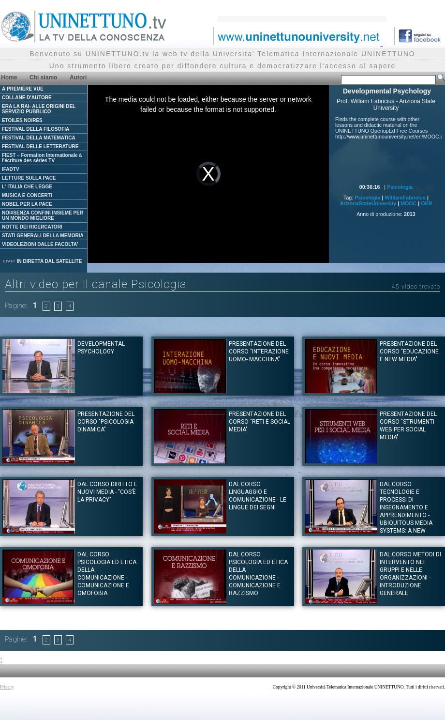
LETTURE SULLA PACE (29, 178)
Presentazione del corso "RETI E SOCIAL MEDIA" (259, 422)
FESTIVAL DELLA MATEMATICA (38, 137)
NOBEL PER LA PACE (27, 204)
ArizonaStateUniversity (368, 203)
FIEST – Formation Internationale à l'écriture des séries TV (42, 158)
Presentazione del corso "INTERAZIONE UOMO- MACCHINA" (259, 351)
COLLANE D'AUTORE (27, 97)
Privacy (7, 687)
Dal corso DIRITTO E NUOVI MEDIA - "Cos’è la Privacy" (107, 492)
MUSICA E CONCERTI (27, 195)
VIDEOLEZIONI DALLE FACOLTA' (40, 244)
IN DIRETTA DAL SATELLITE (42, 261)
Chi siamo (43, 77)
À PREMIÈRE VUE (23, 89)
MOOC (408, 203)
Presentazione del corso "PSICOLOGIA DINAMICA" (105, 422)
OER (426, 203)
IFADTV (10, 169)
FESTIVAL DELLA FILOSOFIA (35, 129)
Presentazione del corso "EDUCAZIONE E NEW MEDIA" (409, 351)
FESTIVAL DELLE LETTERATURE (40, 146)
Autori (78, 77)
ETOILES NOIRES (22, 120)
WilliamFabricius (405, 197)
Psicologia (400, 187)
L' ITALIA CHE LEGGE (27, 186)
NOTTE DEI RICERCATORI (32, 227)
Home (9, 77)
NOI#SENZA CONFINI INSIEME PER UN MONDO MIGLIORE (42, 215)
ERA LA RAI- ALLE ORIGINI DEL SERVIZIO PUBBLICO (38, 109)
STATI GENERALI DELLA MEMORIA (43, 235)
